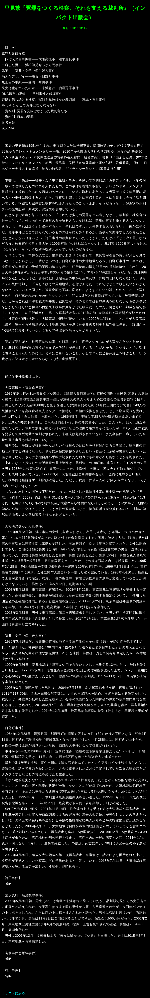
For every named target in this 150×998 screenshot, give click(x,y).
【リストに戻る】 (15, 993)
